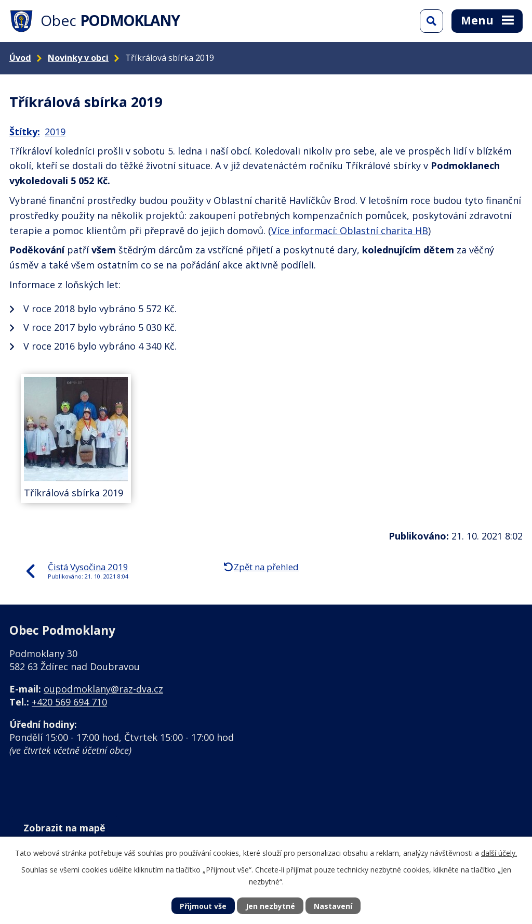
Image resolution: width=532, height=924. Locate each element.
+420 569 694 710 (69, 702)
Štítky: (24, 131)
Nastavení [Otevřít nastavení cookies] (333, 906)
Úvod (20, 57)
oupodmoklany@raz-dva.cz (103, 689)
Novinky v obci (78, 57)
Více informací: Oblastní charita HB (349, 230)
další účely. (499, 853)
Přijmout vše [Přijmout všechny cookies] (203, 906)
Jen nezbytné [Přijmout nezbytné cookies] (270, 906)
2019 (55, 131)
